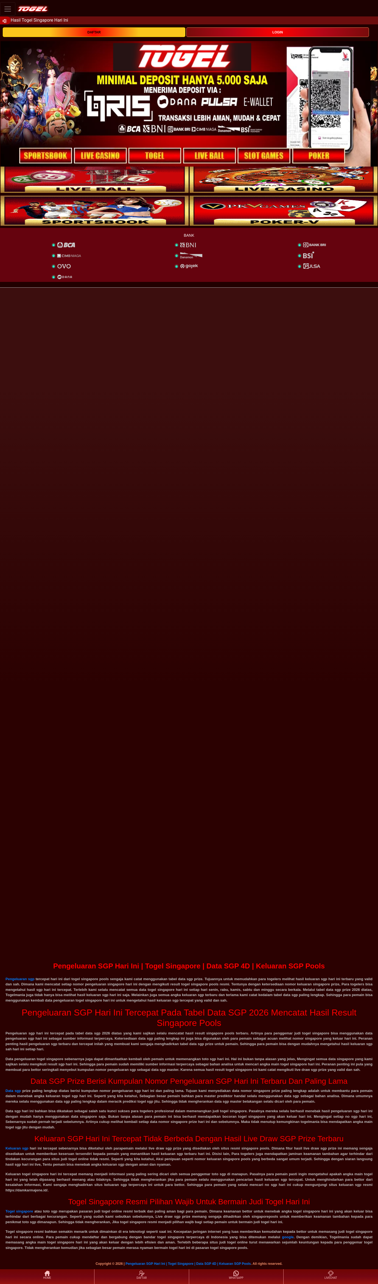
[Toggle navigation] (7, 9)
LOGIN (277, 32)
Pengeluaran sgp (19, 979)
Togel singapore (19, 1211)
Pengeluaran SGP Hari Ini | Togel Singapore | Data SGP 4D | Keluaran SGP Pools (188, 1264)
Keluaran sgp (17, 1148)
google (288, 1237)
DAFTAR (93, 32)
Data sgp (13, 1091)
